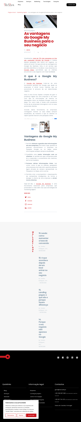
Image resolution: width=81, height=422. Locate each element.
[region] (21, 409)
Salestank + (7, 400)
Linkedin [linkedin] (27, 207)
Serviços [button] (28, 1)
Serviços (6, 393)
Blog (19, 4)
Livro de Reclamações (37, 400)
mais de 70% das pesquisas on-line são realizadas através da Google (40, 59)
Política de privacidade (37, 403)
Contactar (71, 4)
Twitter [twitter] (27, 197)
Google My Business (34, 83)
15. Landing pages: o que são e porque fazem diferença (43, 297)
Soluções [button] (56, 1)
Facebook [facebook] (28, 200)
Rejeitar (21, 415)
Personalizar (10, 415)
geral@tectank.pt (60, 389)
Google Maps (29, 70)
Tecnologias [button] (46, 1)
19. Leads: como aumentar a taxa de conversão (44, 238)
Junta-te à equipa (36, 396)
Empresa (20, 1)
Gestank (6, 396)
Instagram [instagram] (28, 204)
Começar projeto (35, 393)
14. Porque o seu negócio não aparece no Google (43, 328)
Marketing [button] (37, 1)
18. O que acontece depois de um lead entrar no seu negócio (43, 267)
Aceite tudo (31, 415)
